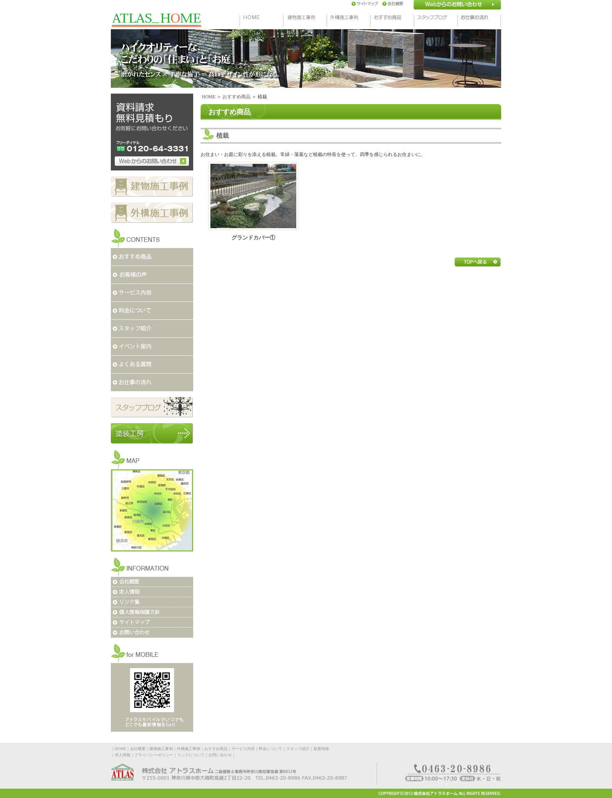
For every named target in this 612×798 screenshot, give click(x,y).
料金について (270, 749)
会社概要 (138, 749)
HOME (208, 96)
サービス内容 (243, 749)
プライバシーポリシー (153, 755)
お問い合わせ (220, 755)
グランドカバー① (253, 238)
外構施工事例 (188, 749)
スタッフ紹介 (298, 749)
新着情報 (321, 749)
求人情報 (122, 755)
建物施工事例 (161, 749)
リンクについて (191, 755)
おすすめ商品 (236, 96)
